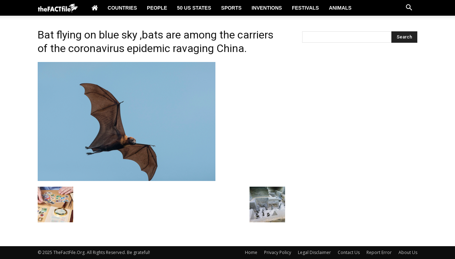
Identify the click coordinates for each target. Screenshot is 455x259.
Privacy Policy (277, 252)
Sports (231, 8)
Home (251, 252)
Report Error (379, 252)
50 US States (194, 8)
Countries (122, 8)
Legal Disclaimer (314, 252)
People (157, 8)
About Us (407, 252)
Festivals (305, 8)
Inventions (267, 8)
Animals (340, 8)
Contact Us (349, 252)
